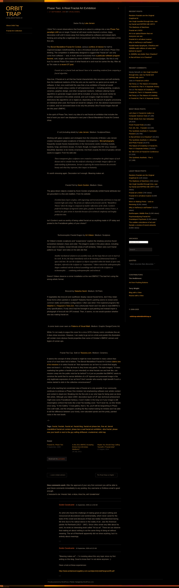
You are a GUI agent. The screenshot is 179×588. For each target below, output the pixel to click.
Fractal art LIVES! (135, 30)
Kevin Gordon (83, 185)
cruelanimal (74, 12)
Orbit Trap (14, 11)
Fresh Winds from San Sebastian (141, 119)
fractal (54, 426)
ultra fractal (107, 429)
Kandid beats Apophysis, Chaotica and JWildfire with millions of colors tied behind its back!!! (143, 48)
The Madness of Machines (139, 27)
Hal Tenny (133, 84)
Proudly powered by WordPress (58, 582)
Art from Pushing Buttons (138, 282)
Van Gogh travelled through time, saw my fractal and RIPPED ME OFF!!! (143, 74)
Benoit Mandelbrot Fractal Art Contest (66, 47)
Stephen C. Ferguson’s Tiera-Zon (60, 306)
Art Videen (89, 235)
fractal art (69, 426)
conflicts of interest (96, 47)
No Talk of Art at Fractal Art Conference (144, 152)
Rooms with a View (136, 296)
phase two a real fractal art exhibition (86, 429)
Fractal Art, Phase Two (55, 445)
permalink (61, 459)
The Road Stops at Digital (106, 475)
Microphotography (107, 141)
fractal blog (78, 426)
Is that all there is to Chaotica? (140, 57)
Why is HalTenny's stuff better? (140, 207)
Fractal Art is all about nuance (140, 39)
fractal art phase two (92, 426)
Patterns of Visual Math (80, 326)
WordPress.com (88, 582)
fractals (61, 426)
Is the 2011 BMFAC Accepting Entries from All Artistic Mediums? (82, 447)
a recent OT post (66, 64)
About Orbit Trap (12, 25)
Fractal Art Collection (14, 31)
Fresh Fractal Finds (136, 125)
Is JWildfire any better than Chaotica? (143, 54)
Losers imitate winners (57, 475)
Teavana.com (85, 353)
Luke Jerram (89, 23)
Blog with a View (135, 292)
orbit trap (102, 432)
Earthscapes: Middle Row (138, 213)
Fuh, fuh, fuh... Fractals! (138, 128)
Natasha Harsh (81, 291)
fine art (104, 426)
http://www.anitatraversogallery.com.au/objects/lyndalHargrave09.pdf (86, 571)
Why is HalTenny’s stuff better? (140, 42)
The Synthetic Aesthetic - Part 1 (141, 157)
